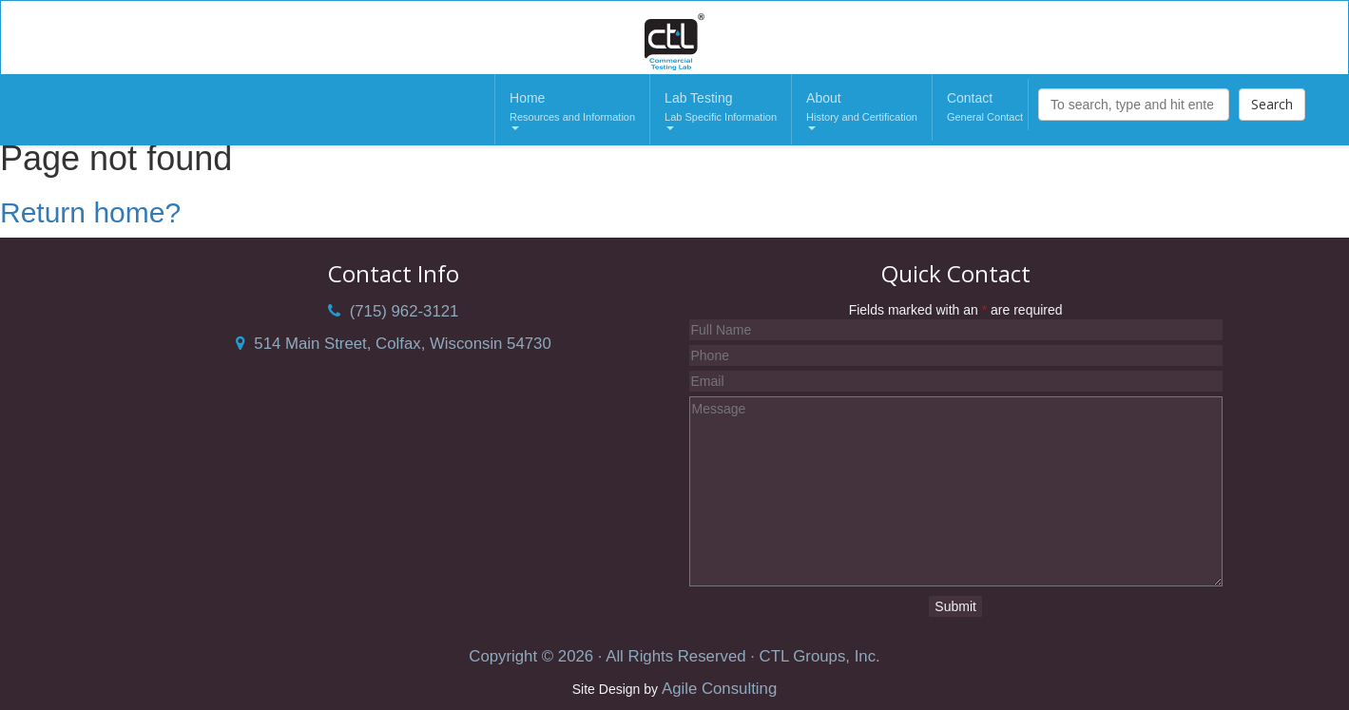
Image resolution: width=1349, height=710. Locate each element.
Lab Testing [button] (721, 110)
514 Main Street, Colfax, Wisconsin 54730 (393, 344)
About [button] (861, 110)
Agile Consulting (719, 689)
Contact (985, 108)
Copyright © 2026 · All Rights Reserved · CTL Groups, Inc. (674, 656)
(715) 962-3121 (393, 311)
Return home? (90, 212)
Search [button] (1272, 104)
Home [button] (572, 110)
